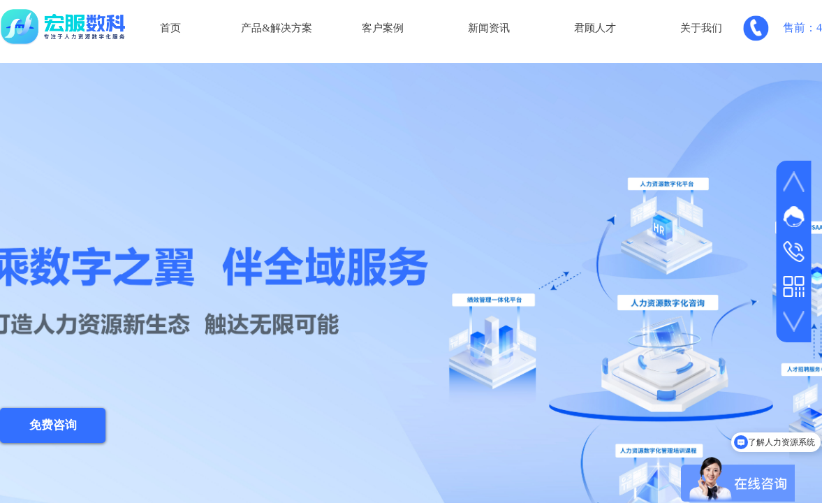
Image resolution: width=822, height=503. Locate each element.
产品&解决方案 (276, 28)
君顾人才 (595, 28)
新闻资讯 (489, 28)
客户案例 (383, 28)
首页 (170, 28)
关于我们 (701, 28)
